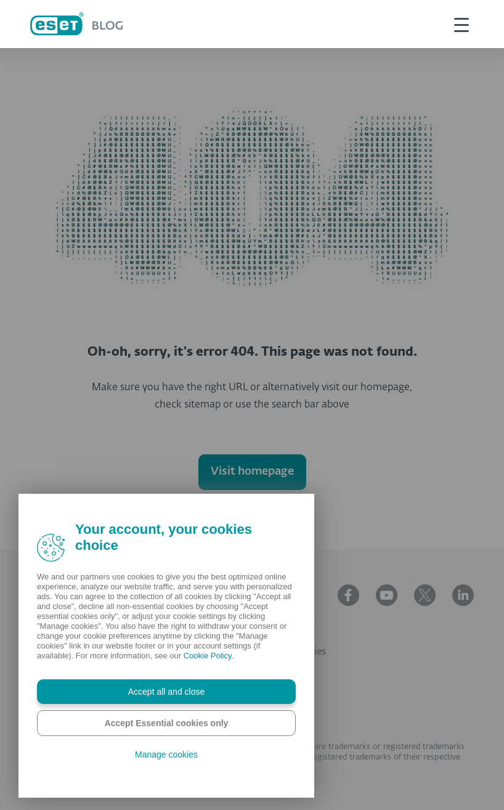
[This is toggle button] (461, 24)
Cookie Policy (208, 655)
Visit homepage (252, 471)
